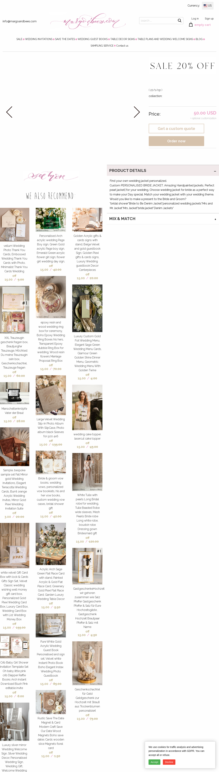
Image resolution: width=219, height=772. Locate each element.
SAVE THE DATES (65, 39)
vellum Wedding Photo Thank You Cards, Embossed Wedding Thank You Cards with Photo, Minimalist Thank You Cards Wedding (14, 258)
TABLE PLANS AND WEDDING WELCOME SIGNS (165, 39)
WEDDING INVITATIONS (38, 39)
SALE (19, 39)
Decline (169, 762)
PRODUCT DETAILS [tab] (127, 170)
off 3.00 (10, 515)
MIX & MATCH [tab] (122, 218)
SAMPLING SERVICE (102, 45)
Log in (195, 18)
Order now (176, 141)
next (137, 112)
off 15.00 (10, 277)
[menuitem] (19, 39)
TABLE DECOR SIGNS (122, 39)
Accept (154, 762)
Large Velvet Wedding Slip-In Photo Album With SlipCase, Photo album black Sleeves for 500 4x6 (51, 428)
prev (9, 112)
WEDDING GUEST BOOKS (93, 39)
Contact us (122, 45)
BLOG (199, 39)
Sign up (209, 18)
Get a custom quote (176, 128)
